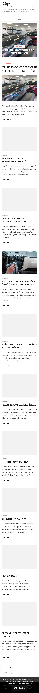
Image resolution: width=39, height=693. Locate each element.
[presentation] (1, 39)
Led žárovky (10, 576)
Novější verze (7, 673)
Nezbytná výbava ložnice (19, 404)
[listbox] (19, 40)
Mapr (6, 4)
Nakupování (19, 47)
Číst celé (6, 119)
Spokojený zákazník (15, 519)
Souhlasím (19, 688)
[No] (36, 685)
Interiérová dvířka (15, 462)
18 (23, 667)
